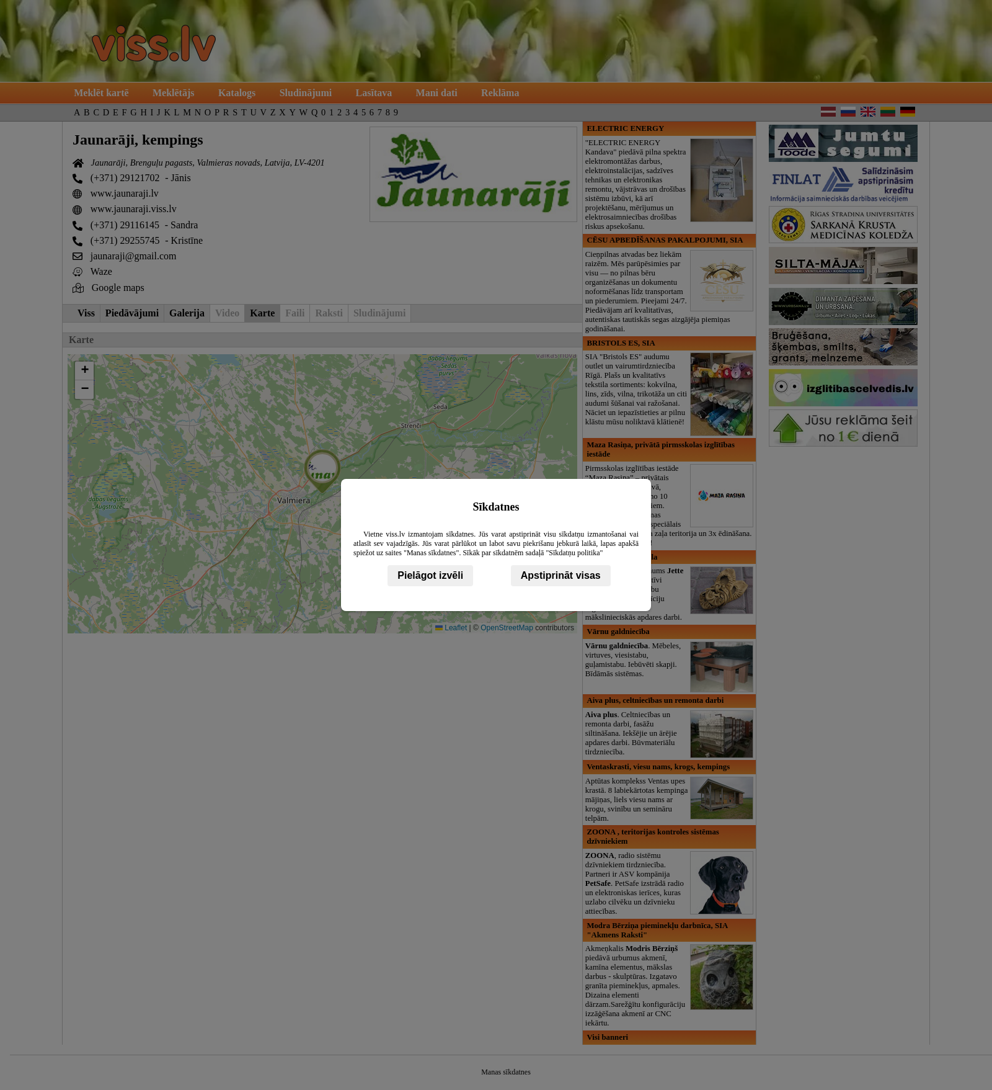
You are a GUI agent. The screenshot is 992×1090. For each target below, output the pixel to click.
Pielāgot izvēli (430, 575)
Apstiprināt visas (561, 575)
